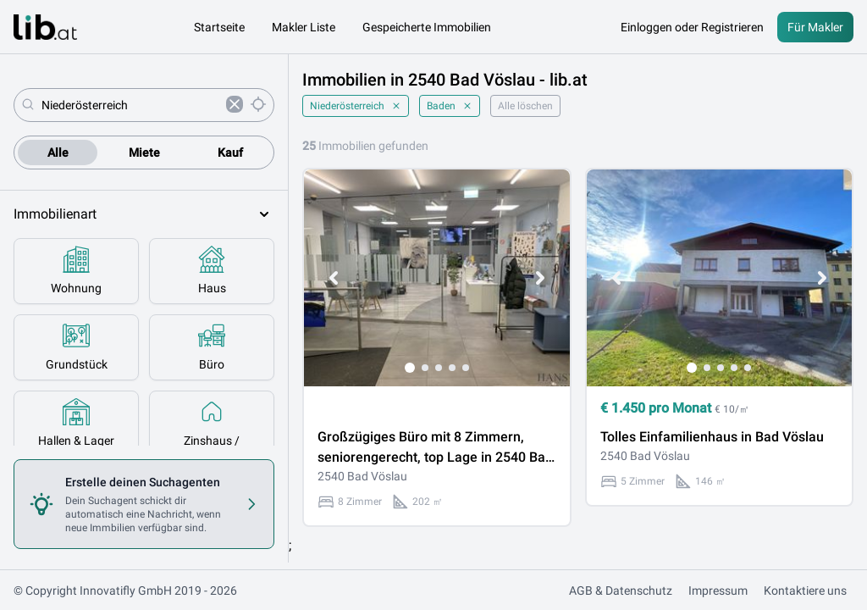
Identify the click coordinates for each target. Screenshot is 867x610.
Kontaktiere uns (805, 590)
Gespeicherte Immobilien (426, 27)
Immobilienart (144, 214)
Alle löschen (525, 106)
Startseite (219, 27)
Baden (449, 106)
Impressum (718, 590)
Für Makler (815, 27)
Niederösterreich (355, 106)
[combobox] (130, 105)
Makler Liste (303, 27)
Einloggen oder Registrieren (692, 27)
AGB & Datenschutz (620, 590)
